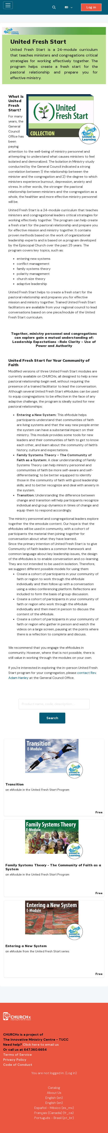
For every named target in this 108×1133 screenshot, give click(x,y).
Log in (91, 7)
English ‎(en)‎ (54, 1098)
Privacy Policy (14, 1059)
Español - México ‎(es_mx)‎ (54, 1108)
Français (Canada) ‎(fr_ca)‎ (54, 1113)
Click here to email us (41, 1044)
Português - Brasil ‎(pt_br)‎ (54, 1118)
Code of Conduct (17, 1064)
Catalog (54, 1087)
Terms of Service (17, 1054)
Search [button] (52, 718)
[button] (54, 7)
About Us (54, 1093)
